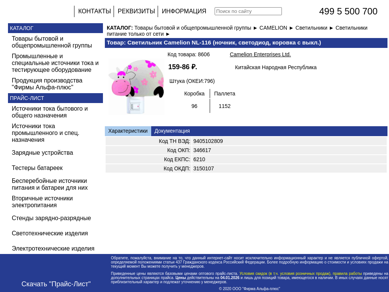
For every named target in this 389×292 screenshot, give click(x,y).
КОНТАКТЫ (94, 11)
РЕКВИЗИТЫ (136, 11)
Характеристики (128, 131)
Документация (172, 131)
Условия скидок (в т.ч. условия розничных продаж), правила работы (300, 273)
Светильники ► (316, 28)
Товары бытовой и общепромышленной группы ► (196, 28)
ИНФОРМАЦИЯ (184, 11)
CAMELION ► (277, 28)
